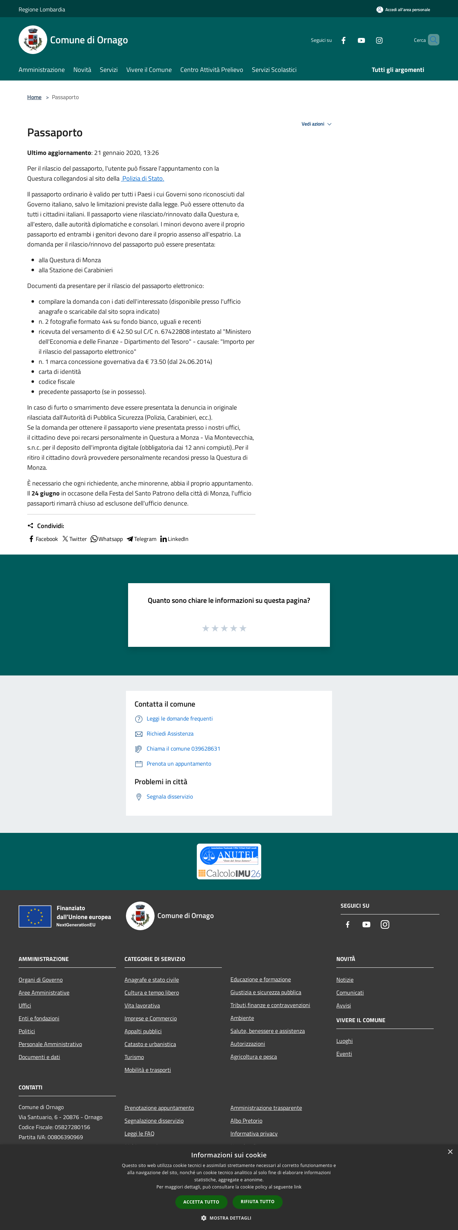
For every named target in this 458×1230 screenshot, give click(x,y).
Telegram (141, 539)
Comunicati (350, 992)
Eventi (344, 1053)
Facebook (42, 539)
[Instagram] (367, 39)
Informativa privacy (254, 1133)
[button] (229, 1217)
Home (34, 97)
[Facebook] (331, 39)
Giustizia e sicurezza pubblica (265, 992)
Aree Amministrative (44, 992)
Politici (27, 1031)
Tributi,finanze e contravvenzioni (270, 1005)
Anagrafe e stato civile (152, 979)
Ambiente (242, 1018)
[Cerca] (430, 39)
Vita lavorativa (142, 1005)
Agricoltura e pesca (253, 1056)
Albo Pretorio (246, 1120)
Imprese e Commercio (151, 1018)
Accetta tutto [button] (201, 1202)
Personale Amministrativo (50, 1044)
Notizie (345, 979)
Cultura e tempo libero (152, 992)
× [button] (450, 1152)
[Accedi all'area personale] (403, 9)
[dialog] (229, 1187)
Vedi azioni (318, 124)
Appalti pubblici (143, 1031)
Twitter (74, 539)
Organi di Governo (41, 979)
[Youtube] (349, 39)
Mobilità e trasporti (148, 1069)
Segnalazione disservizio (154, 1120)
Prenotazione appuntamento (159, 1107)
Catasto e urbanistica (150, 1044)
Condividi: (45, 526)
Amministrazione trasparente (266, 1107)
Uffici (25, 1005)
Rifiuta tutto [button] (258, 1202)
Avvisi (343, 1005)
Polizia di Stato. (142, 178)
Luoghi (344, 1040)
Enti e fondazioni (39, 1018)
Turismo (134, 1057)
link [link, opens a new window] (298, 1187)
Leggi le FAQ (140, 1133)
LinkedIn (174, 539)
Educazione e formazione (260, 979)
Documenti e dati (39, 1057)
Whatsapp (106, 539)
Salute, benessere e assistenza (267, 1030)
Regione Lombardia (42, 9)
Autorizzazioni (247, 1043)
